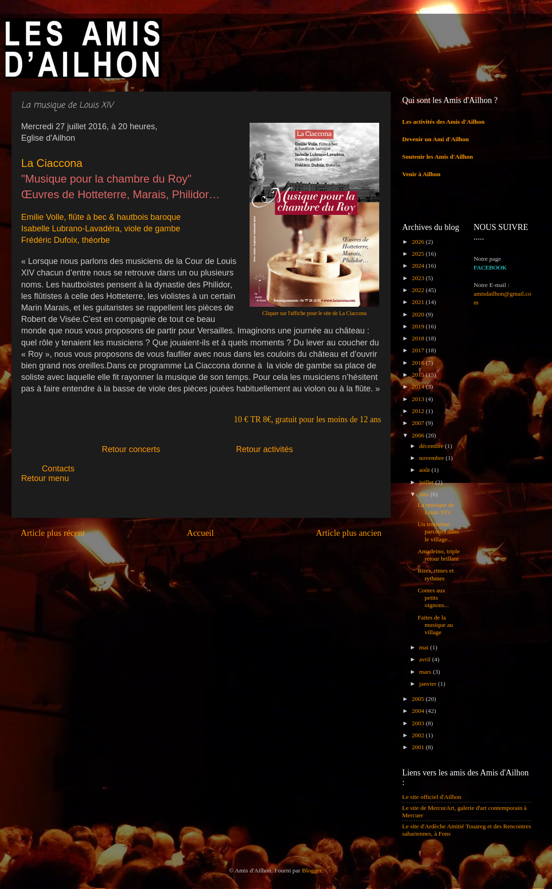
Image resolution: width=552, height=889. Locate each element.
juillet (427, 482)
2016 (419, 362)
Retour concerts (131, 449)
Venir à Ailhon (421, 174)
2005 (419, 698)
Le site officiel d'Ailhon (431, 796)
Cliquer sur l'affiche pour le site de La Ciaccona (314, 313)
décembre (432, 445)
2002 (419, 735)
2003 (419, 723)
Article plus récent (53, 533)
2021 (419, 301)
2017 (419, 350)
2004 (419, 710)
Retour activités (264, 449)
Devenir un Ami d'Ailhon (435, 139)
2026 (419, 241)
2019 (419, 326)
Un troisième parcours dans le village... (438, 531)
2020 (419, 314)
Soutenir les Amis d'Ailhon (437, 156)
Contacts (79, 468)
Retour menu (45, 478)
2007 (419, 422)
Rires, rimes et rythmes (436, 574)
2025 (419, 253)
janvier (428, 683)
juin (424, 494)
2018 (419, 338)
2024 (419, 265)
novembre (432, 457)
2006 (419, 435)
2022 (419, 290)
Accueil (200, 533)
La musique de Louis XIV (436, 508)
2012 (419, 410)
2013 (419, 399)
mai (424, 647)
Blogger (312, 870)
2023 (419, 278)
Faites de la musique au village (435, 625)
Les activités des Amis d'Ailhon (443, 121)
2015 (419, 374)
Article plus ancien (348, 533)
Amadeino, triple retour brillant (439, 555)
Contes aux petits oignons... (433, 597)
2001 (419, 747)
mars (426, 671)
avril (425, 659)
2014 (419, 386)
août (425, 469)
